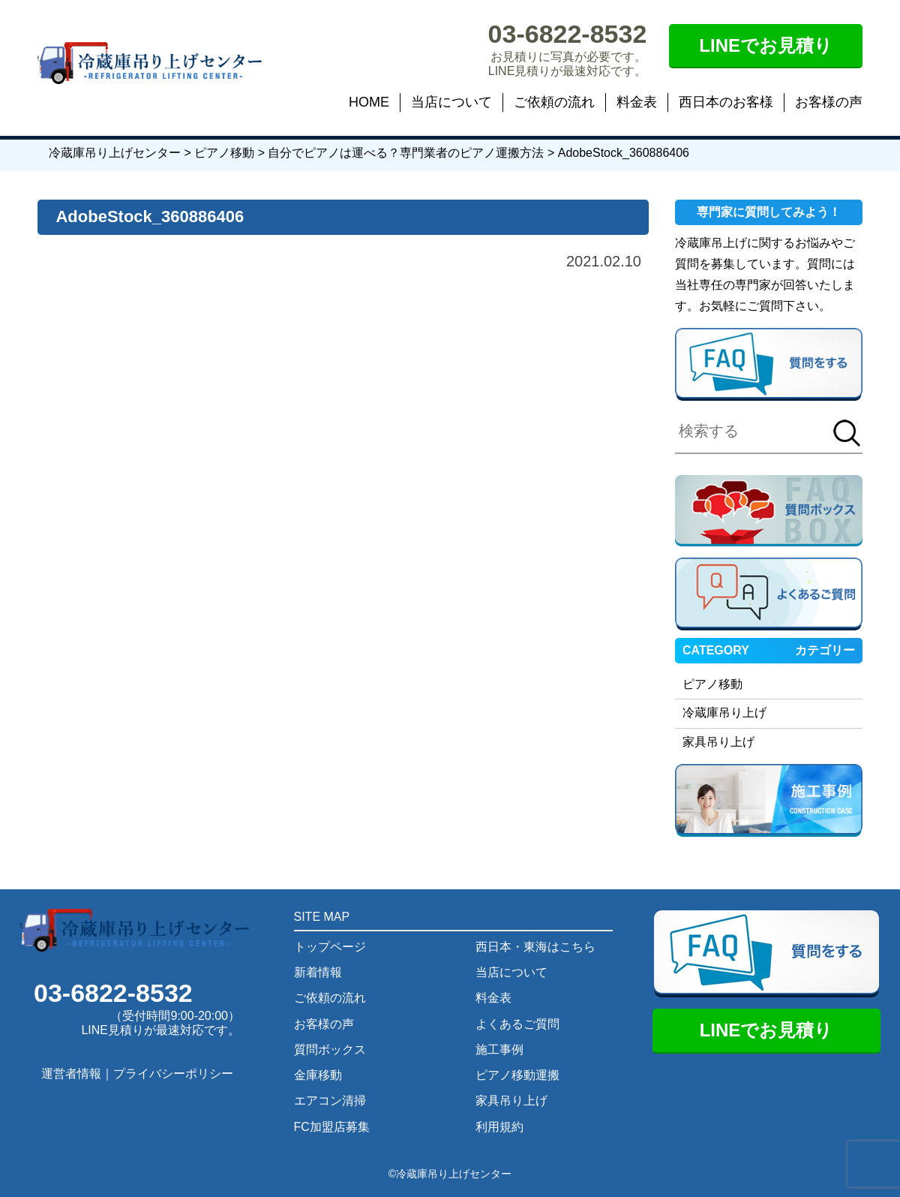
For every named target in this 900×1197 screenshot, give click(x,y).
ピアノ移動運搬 (518, 1075)
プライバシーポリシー (173, 1073)
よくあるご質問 (518, 1024)
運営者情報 (71, 1073)
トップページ (330, 946)
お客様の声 (828, 102)
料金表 (636, 102)
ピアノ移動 (712, 684)
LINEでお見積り (765, 45)
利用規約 (500, 1126)
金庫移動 (318, 1075)
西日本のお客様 (726, 102)
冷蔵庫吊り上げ (724, 712)
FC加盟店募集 (332, 1126)
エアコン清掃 (330, 1100)
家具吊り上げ (718, 741)
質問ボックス (330, 1049)
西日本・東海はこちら (536, 946)
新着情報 (318, 972)
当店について (451, 102)
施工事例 (500, 1049)
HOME (369, 102)
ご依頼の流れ (554, 102)
